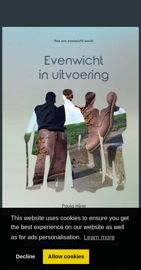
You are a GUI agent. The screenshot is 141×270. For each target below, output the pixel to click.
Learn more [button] (99, 237)
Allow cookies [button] (66, 257)
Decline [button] (25, 257)
